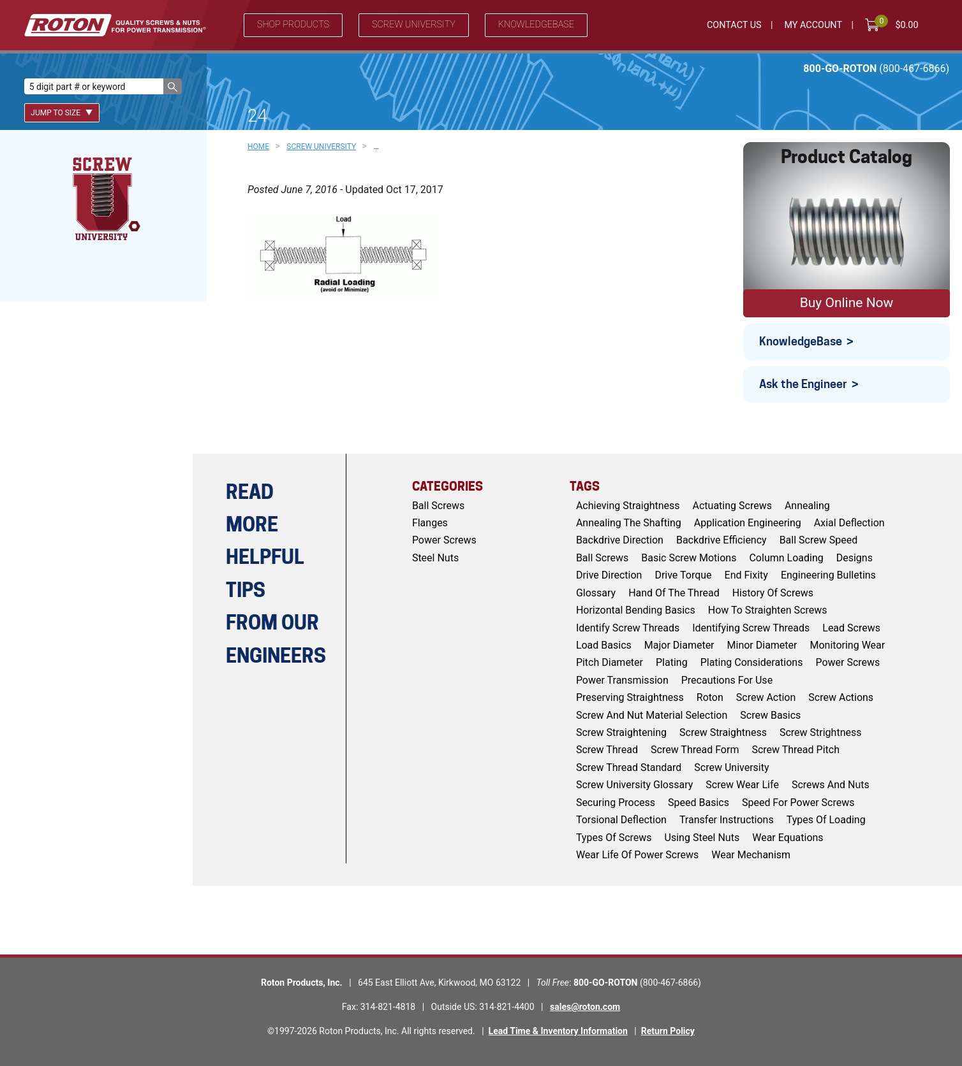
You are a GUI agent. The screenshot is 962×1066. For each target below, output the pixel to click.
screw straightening (621, 732)
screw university (731, 767)
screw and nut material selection (651, 715)
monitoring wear (847, 645)
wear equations (787, 838)
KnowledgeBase (800, 341)
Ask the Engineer (803, 384)
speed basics (698, 802)
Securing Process (615, 802)
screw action (766, 697)
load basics (604, 645)
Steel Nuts (435, 558)
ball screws (602, 558)
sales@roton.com (585, 1007)
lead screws (851, 628)
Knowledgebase (536, 24)
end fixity (746, 575)
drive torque (683, 575)
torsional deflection (621, 820)
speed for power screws (798, 802)
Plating (672, 662)
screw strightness (821, 732)
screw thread (607, 750)
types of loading (826, 820)
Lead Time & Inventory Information (558, 1031)
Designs (854, 558)
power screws (847, 662)
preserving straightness (630, 697)
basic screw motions (688, 558)
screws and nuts (831, 785)
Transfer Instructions (726, 820)
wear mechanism (750, 855)
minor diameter (762, 645)
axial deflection (849, 523)
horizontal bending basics (635, 610)
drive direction (609, 575)
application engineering (747, 523)
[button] (172, 86)
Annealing (807, 506)
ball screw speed (819, 540)
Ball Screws (438, 506)
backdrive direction (619, 540)
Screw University (413, 24)
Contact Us (734, 25)
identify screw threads (627, 628)
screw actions (840, 697)
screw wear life (742, 785)
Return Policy (668, 1031)
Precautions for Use (727, 680)
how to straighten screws (767, 610)
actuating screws (732, 506)
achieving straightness (628, 506)
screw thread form (695, 750)
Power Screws (444, 540)
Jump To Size (62, 112)
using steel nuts (702, 838)
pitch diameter (609, 662)
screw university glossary (634, 785)
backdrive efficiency (721, 540)
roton (710, 697)
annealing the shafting (628, 523)
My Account (813, 25)
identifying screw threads (751, 628)
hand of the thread (674, 593)
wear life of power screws (637, 855)
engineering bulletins (828, 575)
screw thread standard (628, 767)
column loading (786, 558)
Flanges (430, 523)
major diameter (679, 645)
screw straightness (723, 732)
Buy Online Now (847, 302)
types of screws (614, 838)
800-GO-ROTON (876, 68)
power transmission (622, 680)
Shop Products (293, 24)
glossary (596, 593)
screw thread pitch (795, 750)
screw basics (770, 715)
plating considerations (751, 662)
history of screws (772, 593)
